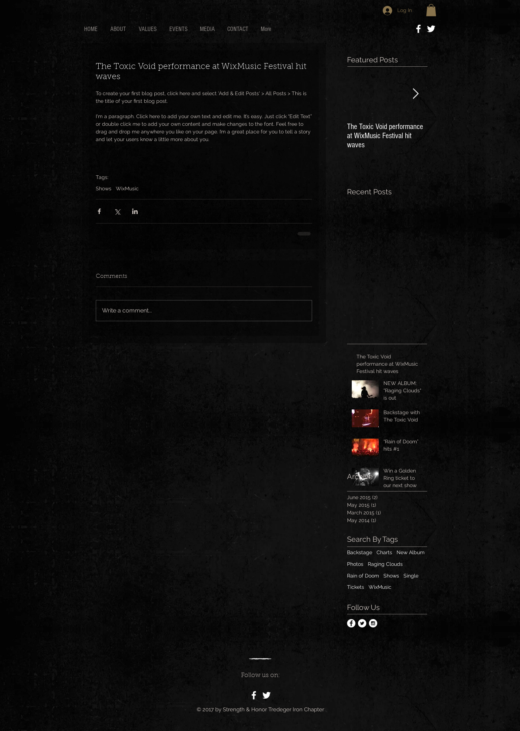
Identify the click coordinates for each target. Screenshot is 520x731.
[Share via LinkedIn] (134, 211)
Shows (103, 188)
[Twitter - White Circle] (362, 623)
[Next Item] (415, 94)
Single (410, 576)
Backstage (359, 552)
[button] (431, 10)
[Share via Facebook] (99, 211)
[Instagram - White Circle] (373, 623)
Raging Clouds (385, 564)
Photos (355, 564)
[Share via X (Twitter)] (117, 211)
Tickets (355, 587)
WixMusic (127, 188)
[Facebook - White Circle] (351, 623)
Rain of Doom (363, 576)
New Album (411, 552)
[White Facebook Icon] (418, 28)
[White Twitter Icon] (431, 28)
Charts (384, 552)
